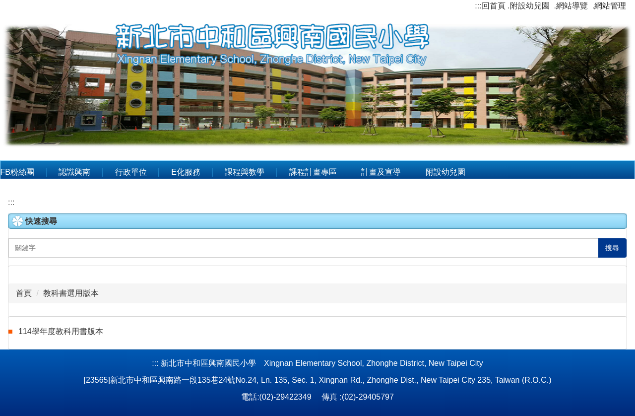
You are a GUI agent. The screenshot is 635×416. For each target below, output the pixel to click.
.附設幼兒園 (528, 5)
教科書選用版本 (71, 293)
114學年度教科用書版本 (60, 331)
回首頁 (494, 5)
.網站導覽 (570, 5)
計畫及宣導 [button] (381, 172)
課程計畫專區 (313, 172)
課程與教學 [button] (244, 172)
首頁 (24, 293)
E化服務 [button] (185, 172)
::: (478, 5)
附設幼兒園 (445, 172)
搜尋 (612, 248)
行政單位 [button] (131, 172)
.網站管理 (609, 5)
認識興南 (74, 172)
